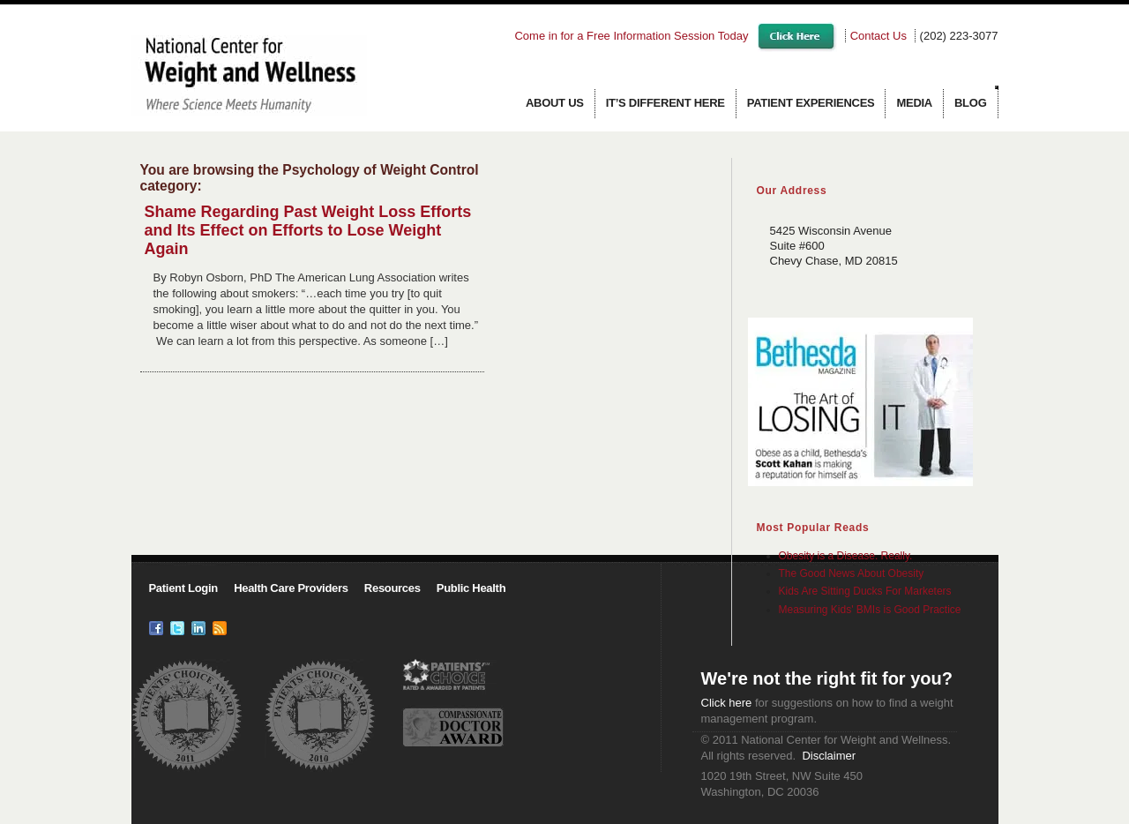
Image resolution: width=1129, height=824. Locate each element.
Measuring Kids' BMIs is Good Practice (870, 609)
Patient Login (183, 588)
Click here (726, 702)
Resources (392, 588)
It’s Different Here (665, 102)
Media (914, 102)
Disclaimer (829, 755)
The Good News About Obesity (851, 573)
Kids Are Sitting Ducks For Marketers (865, 591)
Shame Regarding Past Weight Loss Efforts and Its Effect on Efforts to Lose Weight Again (308, 230)
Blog (970, 102)
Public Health (471, 588)
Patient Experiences (811, 102)
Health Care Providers (291, 588)
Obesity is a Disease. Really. (846, 556)
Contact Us (878, 35)
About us (555, 102)
